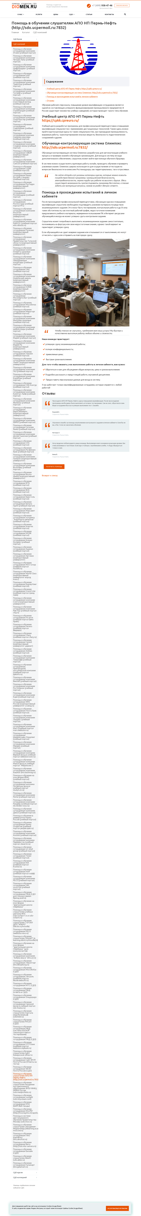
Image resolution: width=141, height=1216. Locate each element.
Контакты (109, 14)
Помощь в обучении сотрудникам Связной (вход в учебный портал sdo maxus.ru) (24, 1005)
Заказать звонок (122, 5)
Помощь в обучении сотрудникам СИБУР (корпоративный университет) (22, 154)
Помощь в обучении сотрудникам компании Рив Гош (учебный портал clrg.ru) (24, 610)
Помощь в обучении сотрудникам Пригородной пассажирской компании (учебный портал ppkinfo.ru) (24, 669)
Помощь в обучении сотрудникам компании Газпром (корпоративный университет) (24, 458)
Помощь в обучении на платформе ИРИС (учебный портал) (23, 777)
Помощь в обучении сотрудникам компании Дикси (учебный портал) (24, 811)
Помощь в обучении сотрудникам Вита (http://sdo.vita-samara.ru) (24, 1144)
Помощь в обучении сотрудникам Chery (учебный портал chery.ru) (25, 635)
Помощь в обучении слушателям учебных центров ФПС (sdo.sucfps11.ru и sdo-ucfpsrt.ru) (23, 914)
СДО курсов (18, 1172)
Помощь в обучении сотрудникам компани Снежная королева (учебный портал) (23, 136)
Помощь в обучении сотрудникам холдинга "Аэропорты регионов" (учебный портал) (24, 518)
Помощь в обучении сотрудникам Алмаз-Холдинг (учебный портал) (23, 541)
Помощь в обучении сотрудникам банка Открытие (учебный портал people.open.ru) (23, 825)
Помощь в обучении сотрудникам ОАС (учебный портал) (22, 269)
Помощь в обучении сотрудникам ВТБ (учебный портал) (22, 483)
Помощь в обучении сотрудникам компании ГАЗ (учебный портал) (24, 369)
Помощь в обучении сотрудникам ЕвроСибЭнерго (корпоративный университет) (22, 411)
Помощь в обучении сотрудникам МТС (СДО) (24, 984)
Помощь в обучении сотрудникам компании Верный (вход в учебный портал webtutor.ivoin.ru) (24, 754)
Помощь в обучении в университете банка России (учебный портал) (24, 818)
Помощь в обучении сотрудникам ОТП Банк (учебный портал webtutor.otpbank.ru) (24, 1045)
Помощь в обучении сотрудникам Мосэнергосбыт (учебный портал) (24, 297)
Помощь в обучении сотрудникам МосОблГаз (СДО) (24, 970)
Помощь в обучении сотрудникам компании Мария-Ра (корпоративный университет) (24, 345)
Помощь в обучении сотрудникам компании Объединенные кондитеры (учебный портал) (24, 260)
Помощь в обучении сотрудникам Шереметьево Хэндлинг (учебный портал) (24, 736)
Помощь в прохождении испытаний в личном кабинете (72, 97)
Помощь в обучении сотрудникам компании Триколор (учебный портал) (24, 83)
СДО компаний (19, 44)
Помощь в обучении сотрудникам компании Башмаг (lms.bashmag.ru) (24, 770)
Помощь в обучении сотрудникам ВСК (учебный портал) (22, 490)
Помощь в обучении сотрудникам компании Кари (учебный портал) (24, 695)
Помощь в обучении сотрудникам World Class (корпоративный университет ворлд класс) (25, 575)
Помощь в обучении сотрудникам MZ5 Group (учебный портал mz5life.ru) (24, 566)
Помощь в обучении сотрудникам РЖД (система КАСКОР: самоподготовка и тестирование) (22, 1030)
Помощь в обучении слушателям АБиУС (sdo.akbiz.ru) (22, 1158)
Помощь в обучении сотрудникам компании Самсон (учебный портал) (25, 162)
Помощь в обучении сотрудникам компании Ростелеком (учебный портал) (24, 687)
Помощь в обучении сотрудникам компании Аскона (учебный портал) (24, 833)
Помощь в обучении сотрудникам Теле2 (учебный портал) (22, 856)
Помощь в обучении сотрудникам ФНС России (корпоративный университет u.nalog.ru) (24, 703)
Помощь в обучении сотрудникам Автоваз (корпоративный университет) (23, 557)
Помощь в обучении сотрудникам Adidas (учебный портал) (22, 651)
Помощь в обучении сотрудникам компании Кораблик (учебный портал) (24, 377)
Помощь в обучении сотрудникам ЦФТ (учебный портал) (22, 75)
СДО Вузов (17, 39)
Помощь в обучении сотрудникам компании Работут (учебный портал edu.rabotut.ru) (25, 222)
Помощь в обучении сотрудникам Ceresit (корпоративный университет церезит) (23, 643)
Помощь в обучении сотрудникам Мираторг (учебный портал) (24, 311)
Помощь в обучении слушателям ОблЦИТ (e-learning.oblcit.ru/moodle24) (25, 938)
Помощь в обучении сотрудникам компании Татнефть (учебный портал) (24, 92)
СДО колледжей (20, 1177)
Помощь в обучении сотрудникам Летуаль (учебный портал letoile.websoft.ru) (23, 977)
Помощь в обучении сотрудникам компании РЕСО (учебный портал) (24, 878)
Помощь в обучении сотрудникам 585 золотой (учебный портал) (22, 886)
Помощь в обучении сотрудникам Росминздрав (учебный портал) (23, 194)
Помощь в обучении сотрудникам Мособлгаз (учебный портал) (24, 305)
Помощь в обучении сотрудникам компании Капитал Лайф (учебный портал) (24, 393)
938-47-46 (102, 5)
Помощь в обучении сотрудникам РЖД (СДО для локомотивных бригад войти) (24, 895)
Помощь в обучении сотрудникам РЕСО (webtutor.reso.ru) (22, 931)
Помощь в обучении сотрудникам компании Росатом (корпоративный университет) (24, 213)
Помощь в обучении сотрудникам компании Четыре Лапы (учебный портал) (24, 59)
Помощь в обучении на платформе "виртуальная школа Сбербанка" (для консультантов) (23, 947)
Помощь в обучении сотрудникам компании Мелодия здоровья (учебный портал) (24, 319)
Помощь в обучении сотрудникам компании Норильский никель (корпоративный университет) (24, 278)
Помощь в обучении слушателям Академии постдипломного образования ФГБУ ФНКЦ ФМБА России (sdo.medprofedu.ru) (25, 1087)
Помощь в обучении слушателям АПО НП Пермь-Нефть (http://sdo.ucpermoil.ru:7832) (25, 1077)
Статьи (89, 14)
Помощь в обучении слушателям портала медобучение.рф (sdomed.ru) (23, 1014)
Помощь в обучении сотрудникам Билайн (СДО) (23, 1151)
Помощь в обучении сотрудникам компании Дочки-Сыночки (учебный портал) (25, 435)
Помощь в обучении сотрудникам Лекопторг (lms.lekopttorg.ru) (24, 963)
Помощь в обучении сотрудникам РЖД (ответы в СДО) (22, 990)
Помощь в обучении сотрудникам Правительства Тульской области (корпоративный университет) (25, 241)
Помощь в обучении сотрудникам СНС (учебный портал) (22, 443)
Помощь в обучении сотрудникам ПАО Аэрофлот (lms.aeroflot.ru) (22, 1136)
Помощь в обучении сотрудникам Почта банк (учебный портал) (24, 711)
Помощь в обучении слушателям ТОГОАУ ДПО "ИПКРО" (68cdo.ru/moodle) (23, 923)
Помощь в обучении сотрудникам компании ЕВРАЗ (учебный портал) (24, 420)
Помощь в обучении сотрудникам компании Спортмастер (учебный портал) (24, 118)
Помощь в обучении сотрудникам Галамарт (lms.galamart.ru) (24, 1165)
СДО (71, 14)
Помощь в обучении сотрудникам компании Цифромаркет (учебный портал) (24, 68)
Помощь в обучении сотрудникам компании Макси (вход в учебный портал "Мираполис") (24, 763)
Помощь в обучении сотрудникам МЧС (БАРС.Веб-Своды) (22, 1104)
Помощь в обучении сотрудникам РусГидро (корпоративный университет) (23, 185)
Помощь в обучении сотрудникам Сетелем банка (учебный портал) (24, 427)
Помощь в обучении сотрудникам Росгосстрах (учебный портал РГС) (23, 203)
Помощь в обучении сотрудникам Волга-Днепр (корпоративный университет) (24, 475)
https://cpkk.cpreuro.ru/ (60, 120)
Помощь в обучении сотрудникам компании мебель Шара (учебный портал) (24, 328)
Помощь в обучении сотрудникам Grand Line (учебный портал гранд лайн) (24, 592)
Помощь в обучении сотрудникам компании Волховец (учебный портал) (24, 466)
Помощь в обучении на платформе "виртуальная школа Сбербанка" (23, 904)
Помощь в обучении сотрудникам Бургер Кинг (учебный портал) (25, 584)
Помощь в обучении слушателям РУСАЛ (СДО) (22, 1022)
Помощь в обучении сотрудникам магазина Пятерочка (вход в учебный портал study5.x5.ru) (23, 786)
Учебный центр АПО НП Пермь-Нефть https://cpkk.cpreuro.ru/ (74, 89)
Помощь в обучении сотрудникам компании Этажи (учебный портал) (24, 51)
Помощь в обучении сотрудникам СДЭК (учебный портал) (22, 168)
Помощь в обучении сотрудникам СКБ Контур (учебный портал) (25, 385)
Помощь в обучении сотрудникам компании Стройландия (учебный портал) (24, 110)
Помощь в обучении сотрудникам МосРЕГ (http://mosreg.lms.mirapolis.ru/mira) (25, 1111)
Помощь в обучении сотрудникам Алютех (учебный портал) (23, 526)
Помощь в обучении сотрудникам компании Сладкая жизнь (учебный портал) (24, 145)
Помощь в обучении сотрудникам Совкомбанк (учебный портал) (23, 127)
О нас (20, 14)
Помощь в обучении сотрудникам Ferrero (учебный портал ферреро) (22, 627)
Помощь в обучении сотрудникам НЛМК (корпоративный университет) (22, 288)
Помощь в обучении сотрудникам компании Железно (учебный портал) (24, 402)
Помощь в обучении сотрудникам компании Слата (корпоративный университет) (24, 601)
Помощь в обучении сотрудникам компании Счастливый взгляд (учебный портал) (24, 101)
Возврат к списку (50, 475)
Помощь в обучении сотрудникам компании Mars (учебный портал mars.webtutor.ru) (24, 727)
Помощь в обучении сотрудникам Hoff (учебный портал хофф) (24, 872)
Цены (55, 14)
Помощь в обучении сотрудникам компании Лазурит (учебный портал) (24, 718)
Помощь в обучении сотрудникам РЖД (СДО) (24, 1038)
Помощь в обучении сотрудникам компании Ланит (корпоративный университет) (24, 361)
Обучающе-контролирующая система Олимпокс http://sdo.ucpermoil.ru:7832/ (82, 93)
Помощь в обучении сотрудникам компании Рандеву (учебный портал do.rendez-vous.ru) (25, 803)
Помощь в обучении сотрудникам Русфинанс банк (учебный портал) (24, 450)
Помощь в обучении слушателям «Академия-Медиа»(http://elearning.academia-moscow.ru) (25, 1128)
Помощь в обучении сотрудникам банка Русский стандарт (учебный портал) (22, 176)
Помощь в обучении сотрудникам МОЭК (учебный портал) (22, 533)
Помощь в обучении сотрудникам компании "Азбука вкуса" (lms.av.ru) (24, 956)
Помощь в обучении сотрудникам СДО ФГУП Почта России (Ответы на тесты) (25, 1061)
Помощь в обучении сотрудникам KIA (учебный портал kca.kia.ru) (22, 864)
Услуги (39, 14)
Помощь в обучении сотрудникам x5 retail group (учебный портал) (24, 849)
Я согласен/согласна (117, 1208)
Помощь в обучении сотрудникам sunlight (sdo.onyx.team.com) (23, 1097)
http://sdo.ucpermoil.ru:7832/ (65, 147)
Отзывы (50, 101)
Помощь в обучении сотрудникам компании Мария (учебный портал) (24, 336)
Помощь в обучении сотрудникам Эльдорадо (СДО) (25, 997)
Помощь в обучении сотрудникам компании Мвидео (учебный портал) (24, 745)
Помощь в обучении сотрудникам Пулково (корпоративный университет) (23, 231)
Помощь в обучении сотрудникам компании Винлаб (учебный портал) (25, 679)
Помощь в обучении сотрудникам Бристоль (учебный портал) (24, 497)
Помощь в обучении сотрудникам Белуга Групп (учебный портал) (24, 504)
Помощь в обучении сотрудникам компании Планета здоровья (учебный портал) (24, 251)
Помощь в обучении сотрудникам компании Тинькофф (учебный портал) (24, 659)
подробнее (57, 1206)
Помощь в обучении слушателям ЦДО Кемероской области (22, 1053)
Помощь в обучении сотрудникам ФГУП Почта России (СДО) (22, 1069)
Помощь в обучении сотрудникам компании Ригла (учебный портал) (24, 795)
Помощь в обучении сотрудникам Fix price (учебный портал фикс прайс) (23, 618)
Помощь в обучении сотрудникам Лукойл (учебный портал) (23, 354)
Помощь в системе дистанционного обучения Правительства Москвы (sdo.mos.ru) (24, 1119)
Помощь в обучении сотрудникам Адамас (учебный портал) (23, 549)
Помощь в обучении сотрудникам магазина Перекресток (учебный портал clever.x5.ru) (23, 841)
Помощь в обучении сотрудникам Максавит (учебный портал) (24, 511)
